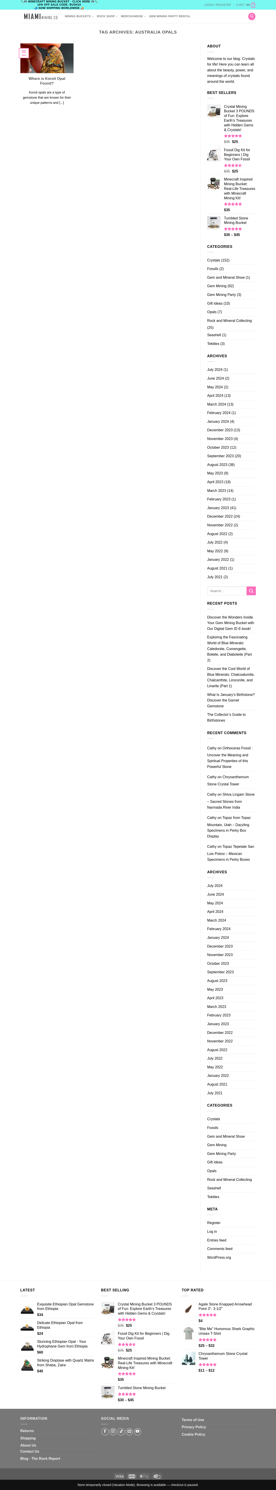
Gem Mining (216, 286)
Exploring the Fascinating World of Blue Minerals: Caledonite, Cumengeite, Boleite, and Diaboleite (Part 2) (229, 648)
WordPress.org (219, 1257)
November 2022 (220, 525)
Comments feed (220, 1249)
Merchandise (133, 16)
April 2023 (215, 482)
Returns (27, 1431)
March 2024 (216, 404)
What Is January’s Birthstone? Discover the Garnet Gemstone (231, 700)
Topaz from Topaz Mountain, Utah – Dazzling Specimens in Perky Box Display (229, 827)
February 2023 (218, 499)
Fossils (212, 269)
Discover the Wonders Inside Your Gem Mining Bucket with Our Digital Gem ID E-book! (230, 623)
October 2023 (218, 447)
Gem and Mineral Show (226, 277)
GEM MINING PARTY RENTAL (170, 16)
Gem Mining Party (221, 295)
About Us (28, 1445)
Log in (212, 1231)
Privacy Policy (194, 1427)
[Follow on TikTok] (121, 1431)
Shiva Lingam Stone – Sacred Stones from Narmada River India (231, 801)
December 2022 (220, 516)
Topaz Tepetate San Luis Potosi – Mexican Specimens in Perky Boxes (230, 853)
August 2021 (217, 568)
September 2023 (220, 456)
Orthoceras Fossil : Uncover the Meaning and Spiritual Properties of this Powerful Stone (230, 757)
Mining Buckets (79, 16)
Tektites (213, 344)
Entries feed (216, 1240)
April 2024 (215, 395)
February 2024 (218, 413)
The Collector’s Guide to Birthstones (226, 717)
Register (214, 1223)
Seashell (214, 335)
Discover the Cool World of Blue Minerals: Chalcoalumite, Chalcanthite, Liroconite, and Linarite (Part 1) (231, 677)
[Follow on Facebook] (105, 1431)
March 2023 (216, 491)
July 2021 (215, 577)
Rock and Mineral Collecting (229, 321)
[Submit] (251, 591)
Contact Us (29, 1451)
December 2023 (220, 430)
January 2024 (218, 421)
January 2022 (218, 559)
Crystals (213, 260)
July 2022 (215, 542)
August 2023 (217, 465)
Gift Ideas (214, 303)
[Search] (251, 16)
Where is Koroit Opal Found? (46, 81)
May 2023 (215, 473)
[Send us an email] (129, 1431)
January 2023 (218, 508)
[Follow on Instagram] (113, 1431)
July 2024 (215, 370)
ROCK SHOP (107, 16)
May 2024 (215, 387)
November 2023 (220, 439)
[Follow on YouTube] (137, 1431)
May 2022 (215, 551)
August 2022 (217, 534)
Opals (212, 312)
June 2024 (215, 378)
